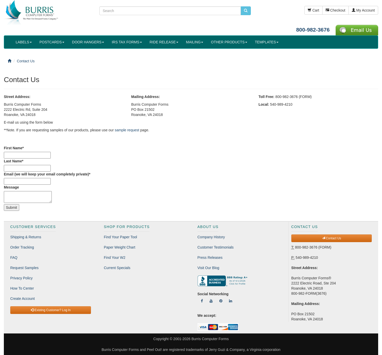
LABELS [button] (24, 42)
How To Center (22, 288)
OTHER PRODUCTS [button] (229, 42)
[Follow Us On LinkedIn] (230, 301)
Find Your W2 (114, 257)
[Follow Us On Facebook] (202, 301)
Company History (211, 237)
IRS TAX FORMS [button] (127, 42)
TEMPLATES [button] (266, 42)
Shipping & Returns (25, 237)
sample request (127, 130)
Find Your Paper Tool (120, 237)
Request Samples (24, 268)
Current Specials (117, 268)
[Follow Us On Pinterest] (221, 301)
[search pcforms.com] (246, 10)
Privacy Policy (21, 278)
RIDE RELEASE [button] (164, 42)
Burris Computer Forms (210, 339)
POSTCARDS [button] (51, 42)
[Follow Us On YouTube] (211, 301)
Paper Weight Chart (119, 247)
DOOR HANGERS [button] (88, 42)
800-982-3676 (313, 30)
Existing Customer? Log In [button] (51, 310)
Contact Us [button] (331, 238)
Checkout (335, 10)
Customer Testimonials (216, 247)
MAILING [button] (194, 42)
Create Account (22, 299)
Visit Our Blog (208, 268)
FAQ (13, 257)
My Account (363, 10)
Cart (313, 10)
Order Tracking (22, 247)
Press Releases (210, 257)
